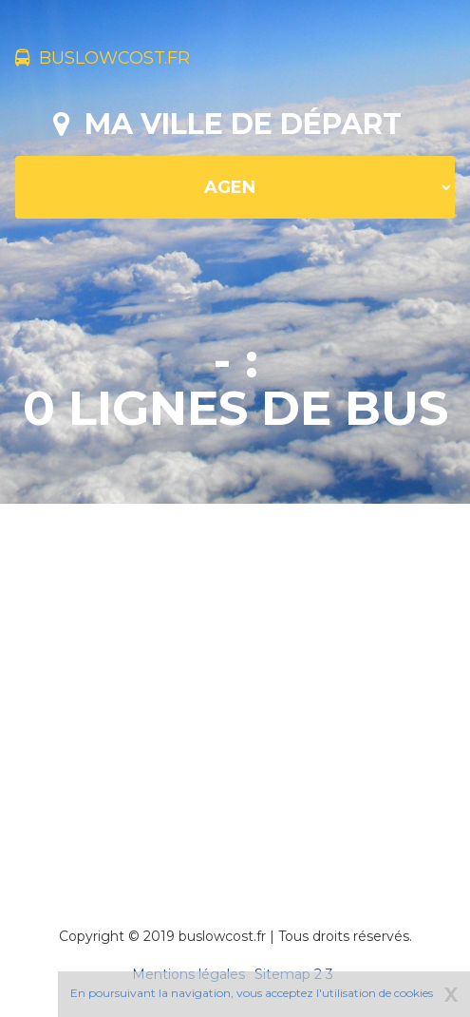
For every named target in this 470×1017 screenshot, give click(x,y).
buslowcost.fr (102, 58)
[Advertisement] (242, 689)
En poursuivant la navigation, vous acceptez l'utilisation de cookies (251, 993)
